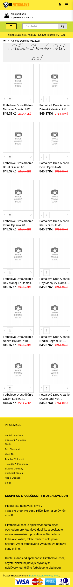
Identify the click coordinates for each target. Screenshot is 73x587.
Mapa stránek (12, 478)
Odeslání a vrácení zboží (16, 442)
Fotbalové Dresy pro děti (19, 511)
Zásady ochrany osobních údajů (14, 470)
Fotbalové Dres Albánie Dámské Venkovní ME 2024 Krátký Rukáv (55, 109)
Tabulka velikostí (14, 459)
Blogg (8, 483)
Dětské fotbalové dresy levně (44, 575)
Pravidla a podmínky (16, 464)
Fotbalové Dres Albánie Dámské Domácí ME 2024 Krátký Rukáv (18, 109)
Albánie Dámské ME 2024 (25, 40)
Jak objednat (12, 449)
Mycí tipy (10, 454)
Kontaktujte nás (14, 435)
